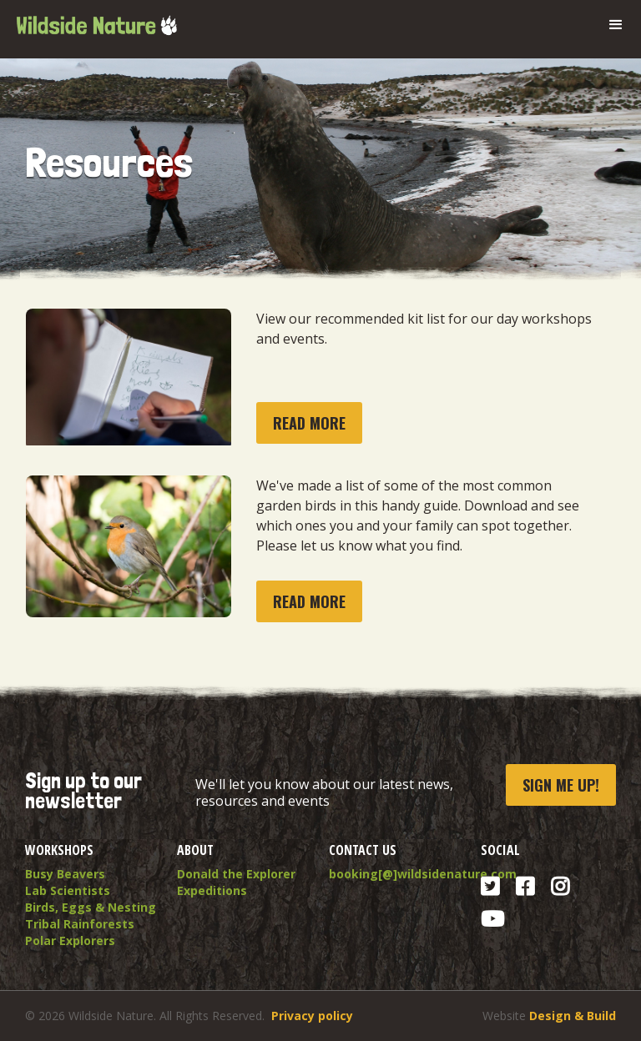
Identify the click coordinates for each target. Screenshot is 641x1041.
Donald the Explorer (236, 874)
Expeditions (212, 890)
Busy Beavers (65, 874)
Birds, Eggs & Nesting (90, 907)
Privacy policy (312, 1015)
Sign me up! (560, 785)
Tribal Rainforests (79, 924)
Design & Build (572, 1015)
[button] (616, 25)
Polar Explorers (70, 940)
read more (309, 423)
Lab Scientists (67, 890)
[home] (96, 19)
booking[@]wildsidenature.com (396, 874)
